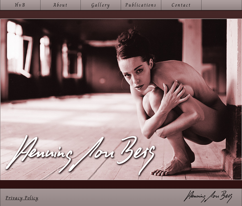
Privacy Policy (22, 197)
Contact (181, 5)
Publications (141, 5)
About (60, 5)
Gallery (100, 5)
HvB (20, 5)
